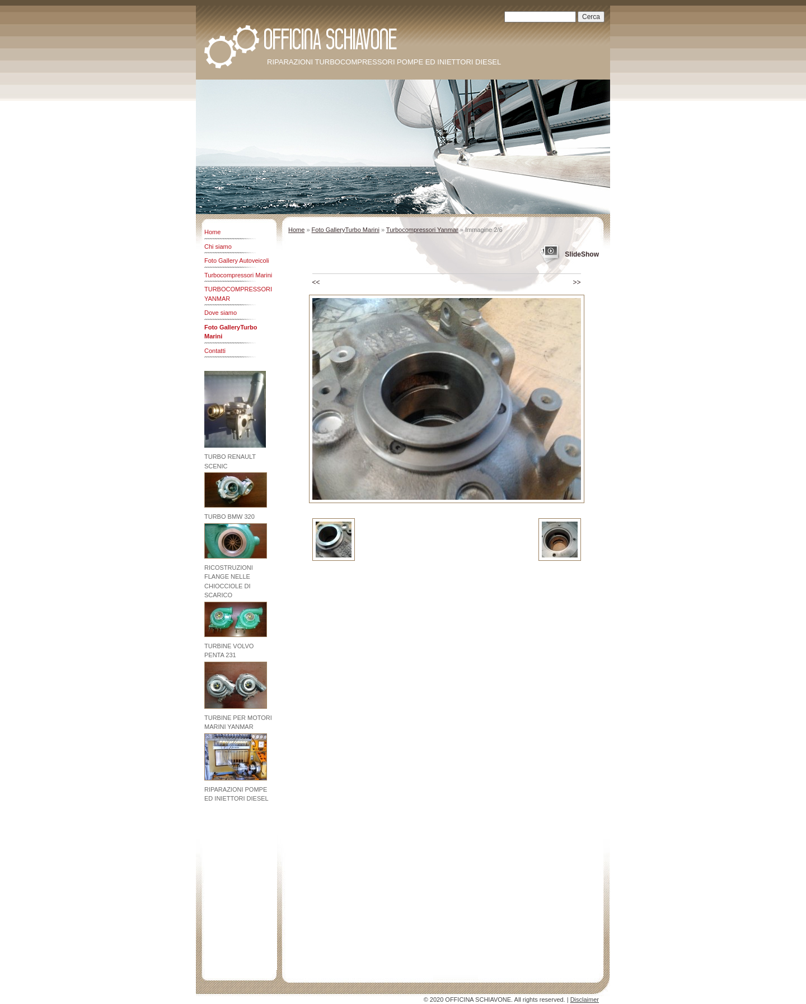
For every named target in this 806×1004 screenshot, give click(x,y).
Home (212, 232)
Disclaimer (584, 999)
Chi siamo (218, 246)
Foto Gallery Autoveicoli (236, 260)
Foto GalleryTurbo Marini (230, 332)
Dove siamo (220, 312)
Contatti (215, 350)
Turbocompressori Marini (238, 275)
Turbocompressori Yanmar (422, 229)
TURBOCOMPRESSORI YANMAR (238, 294)
